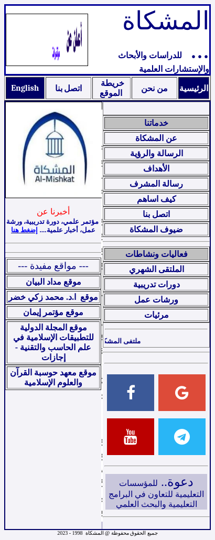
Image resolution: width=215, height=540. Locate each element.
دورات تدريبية (156, 284)
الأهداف (156, 168)
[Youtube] (130, 436)
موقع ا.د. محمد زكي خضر (53, 297)
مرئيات (156, 314)
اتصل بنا (68, 88)
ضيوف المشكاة (156, 229)
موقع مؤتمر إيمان (53, 312)
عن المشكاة (156, 138)
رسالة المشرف (156, 183)
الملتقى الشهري (156, 269)
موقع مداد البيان (53, 281)
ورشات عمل (156, 299)
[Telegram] (182, 436)
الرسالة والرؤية (156, 153)
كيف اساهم (156, 199)
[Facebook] (130, 392)
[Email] (182, 392)
